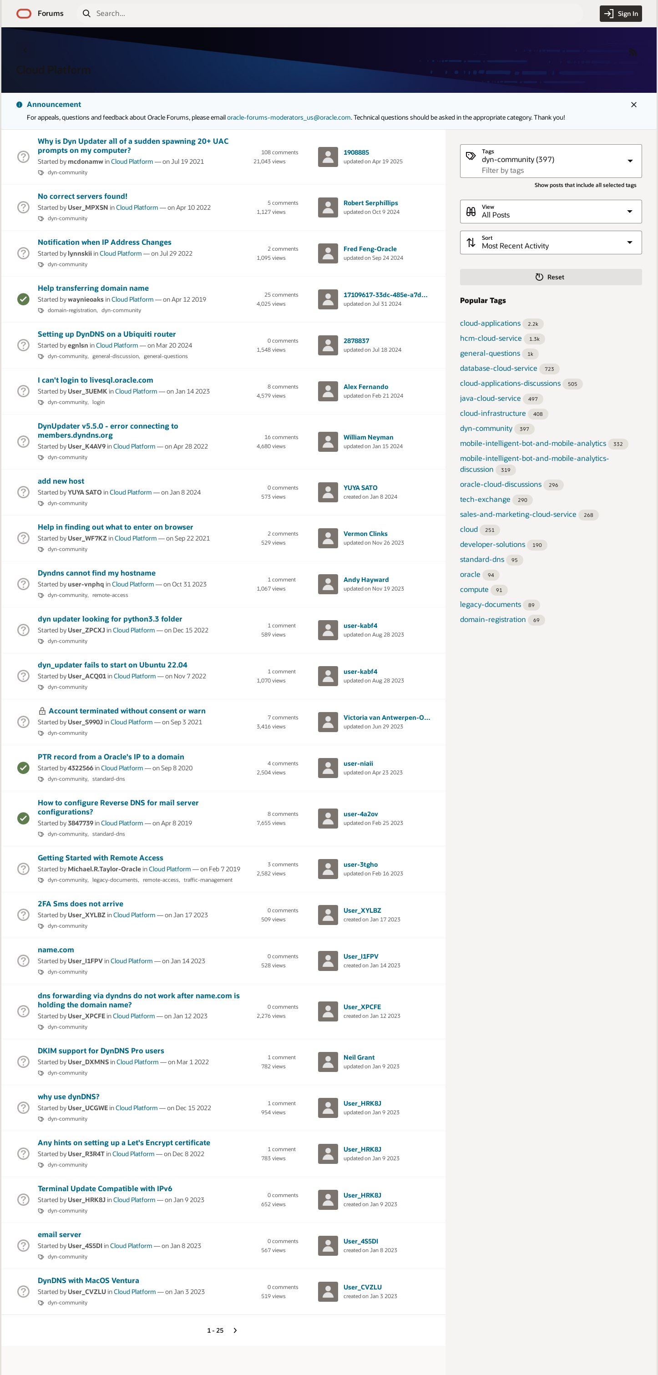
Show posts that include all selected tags (586, 185)
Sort (487, 237)
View (488, 206)
